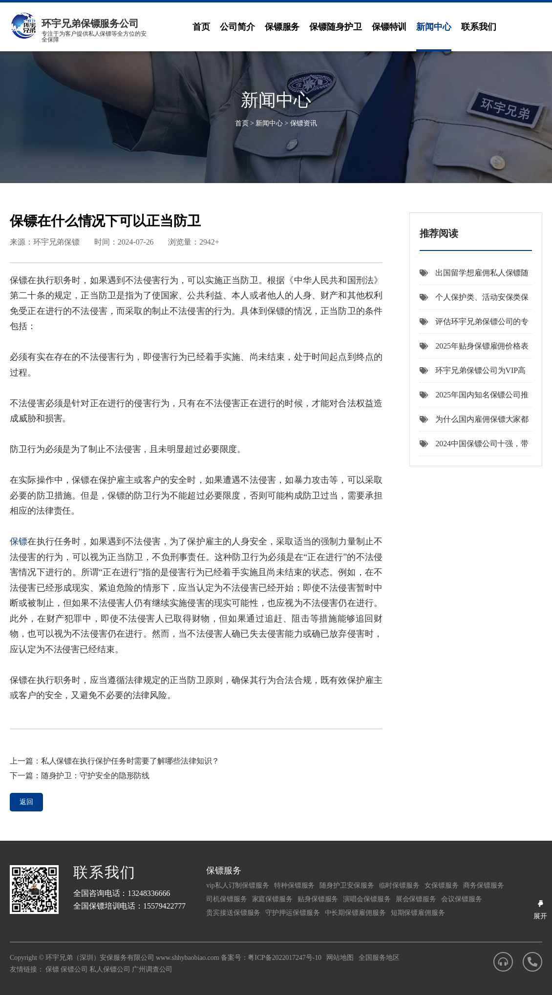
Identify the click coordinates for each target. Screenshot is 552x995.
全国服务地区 (379, 957)
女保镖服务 (442, 885)
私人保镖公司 (109, 969)
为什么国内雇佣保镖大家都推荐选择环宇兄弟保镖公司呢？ (474, 423)
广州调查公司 (152, 969)
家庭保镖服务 (272, 899)
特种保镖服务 (294, 885)
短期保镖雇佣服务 (418, 912)
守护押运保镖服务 (292, 912)
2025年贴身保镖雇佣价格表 (474, 346)
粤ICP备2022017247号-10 (284, 957)
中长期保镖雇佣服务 (355, 912)
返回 (26, 802)
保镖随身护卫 (335, 27)
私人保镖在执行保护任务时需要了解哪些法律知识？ (130, 761)
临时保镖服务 (399, 885)
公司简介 (237, 27)
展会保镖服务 (416, 899)
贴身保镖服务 (317, 899)
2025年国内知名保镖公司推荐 (474, 399)
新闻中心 (433, 27)
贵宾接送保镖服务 (233, 912)
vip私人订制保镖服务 (237, 885)
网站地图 (340, 957)
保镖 (18, 541)
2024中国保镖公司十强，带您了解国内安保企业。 (474, 447)
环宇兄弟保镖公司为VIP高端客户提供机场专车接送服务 (473, 374)
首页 (201, 27)
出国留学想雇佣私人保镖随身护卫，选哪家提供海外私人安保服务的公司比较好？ (474, 277)
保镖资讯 (304, 123)
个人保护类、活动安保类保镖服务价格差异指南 (474, 301)
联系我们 (478, 27)
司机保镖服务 (226, 899)
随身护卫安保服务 (346, 885)
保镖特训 (389, 27)
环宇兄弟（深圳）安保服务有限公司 (99, 957)
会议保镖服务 (461, 899)
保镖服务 (282, 27)
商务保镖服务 (483, 885)
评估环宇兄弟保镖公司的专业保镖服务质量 (474, 325)
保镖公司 (74, 969)
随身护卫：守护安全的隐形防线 (95, 775)
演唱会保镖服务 (366, 899)
